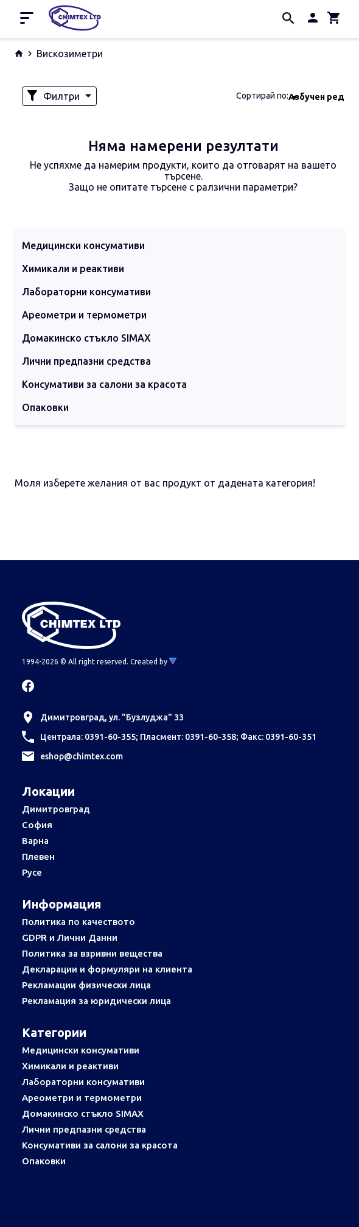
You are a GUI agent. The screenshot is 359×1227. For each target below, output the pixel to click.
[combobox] (316, 96)
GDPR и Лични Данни (69, 937)
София (37, 825)
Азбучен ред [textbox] (316, 97)
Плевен (38, 856)
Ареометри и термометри (82, 1097)
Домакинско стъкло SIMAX (83, 1113)
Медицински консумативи (80, 1050)
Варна (35, 840)
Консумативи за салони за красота (100, 1145)
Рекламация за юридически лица (96, 1001)
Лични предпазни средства (84, 1129)
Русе (32, 872)
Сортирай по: (262, 95)
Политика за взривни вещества (92, 953)
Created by (153, 662)
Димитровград (56, 809)
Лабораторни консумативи (83, 1082)
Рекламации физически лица (86, 985)
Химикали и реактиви (70, 1066)
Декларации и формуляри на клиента (107, 969)
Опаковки (44, 1161)
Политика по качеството (78, 921)
